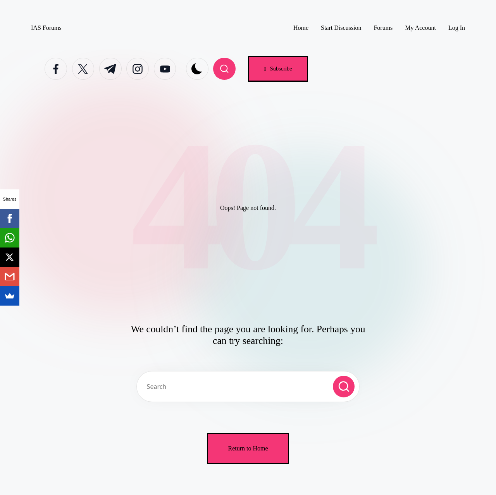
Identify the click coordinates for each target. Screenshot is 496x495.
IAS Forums (46, 27)
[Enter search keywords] (248, 386)
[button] (278, 69)
